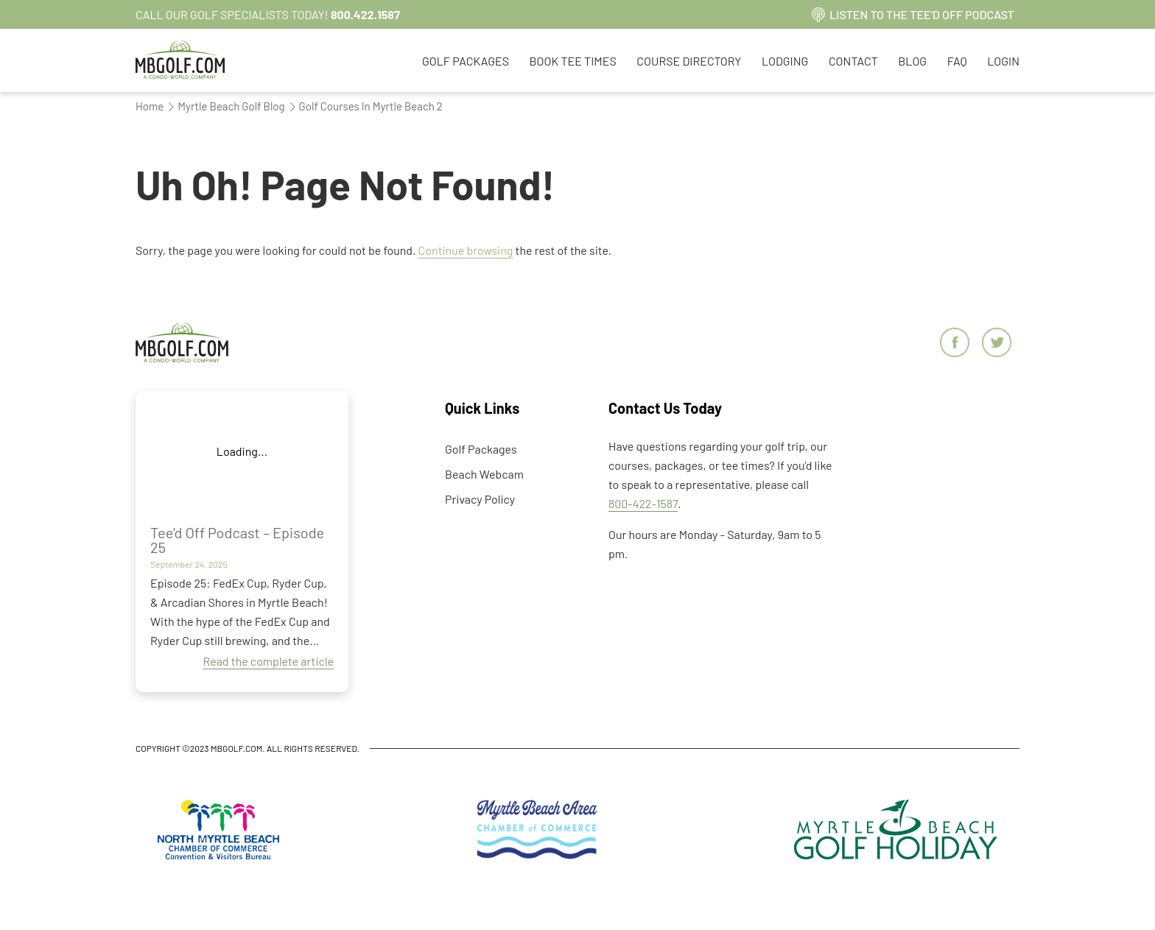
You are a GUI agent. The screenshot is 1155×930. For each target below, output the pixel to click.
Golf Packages (465, 61)
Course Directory (688, 61)
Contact (853, 61)
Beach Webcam (484, 474)
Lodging (785, 61)
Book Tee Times (573, 61)
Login (1003, 61)
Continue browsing (465, 250)
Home (150, 106)
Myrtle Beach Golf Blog (225, 106)
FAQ (957, 61)
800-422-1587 (643, 503)
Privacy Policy (480, 499)
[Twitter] (998, 343)
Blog (912, 61)
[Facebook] (956, 343)
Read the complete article (268, 661)
